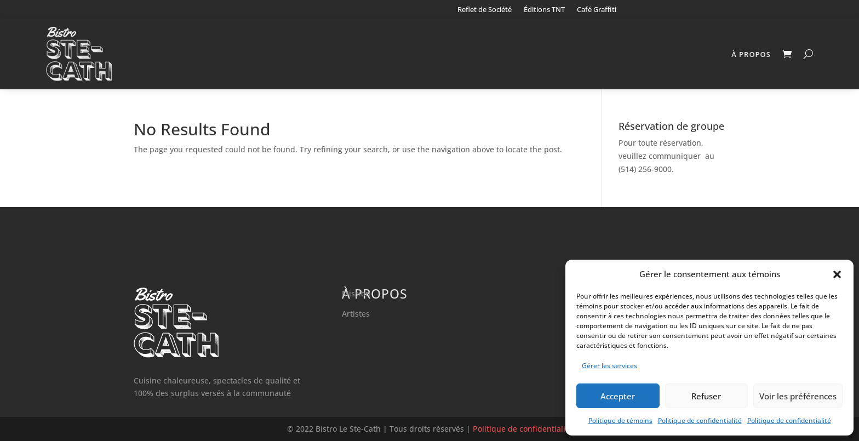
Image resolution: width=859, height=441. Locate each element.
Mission (356, 293)
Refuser (706, 396)
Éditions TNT (544, 9)
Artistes (356, 313)
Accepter (617, 396)
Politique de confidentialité (700, 420)
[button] (837, 274)
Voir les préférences (798, 396)
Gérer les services (609, 365)
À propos (751, 54)
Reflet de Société (484, 9)
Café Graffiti (596, 9)
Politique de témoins (620, 420)
